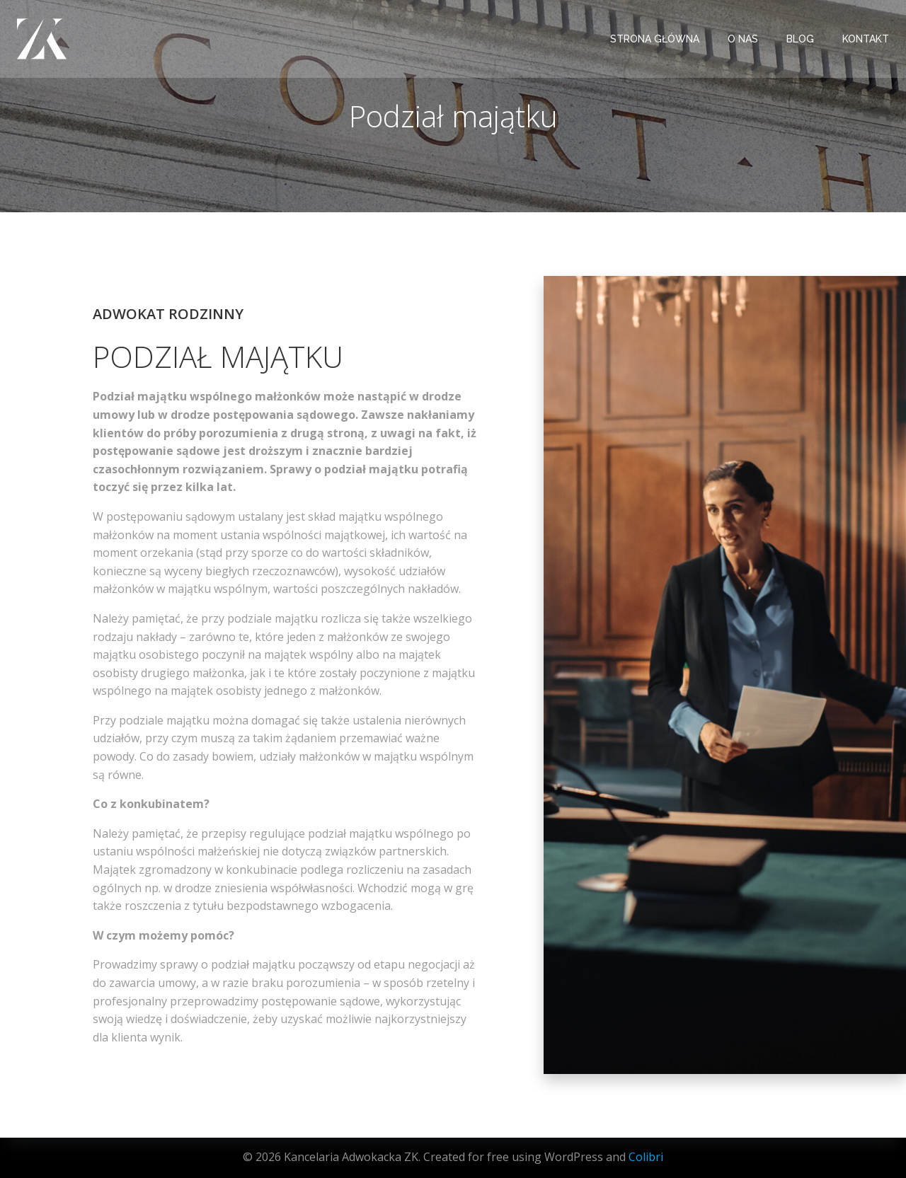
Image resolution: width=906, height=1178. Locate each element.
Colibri (646, 1157)
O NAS (743, 39)
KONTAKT (865, 39)
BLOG (800, 39)
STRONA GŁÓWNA (654, 39)
